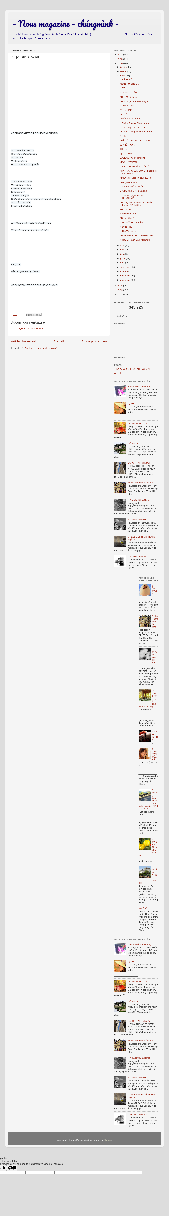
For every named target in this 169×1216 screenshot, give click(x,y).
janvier (124, 67)
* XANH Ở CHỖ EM (129, 84)
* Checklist (133, 443)
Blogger (107, 1140)
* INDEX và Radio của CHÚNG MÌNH (132, 369)
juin (122, 254)
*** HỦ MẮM (126, 110)
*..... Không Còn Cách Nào (133, 127)
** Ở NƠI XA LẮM (128, 92)
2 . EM (123, 136)
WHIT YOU (125, 209)
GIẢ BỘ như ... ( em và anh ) (134, 191)
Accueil (59, 341)
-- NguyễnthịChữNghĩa (139, 500)
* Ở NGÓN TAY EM (137, 423)
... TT (122, 88)
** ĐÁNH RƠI (126, 227)
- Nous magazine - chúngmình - (65, 23)
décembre (125, 280)
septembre (126, 267)
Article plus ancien (94, 341)
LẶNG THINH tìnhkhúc (139, 463)
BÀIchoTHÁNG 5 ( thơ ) (139, 386)
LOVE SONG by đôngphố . (133, 158)
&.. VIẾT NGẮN (127, 145)
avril (122, 245)
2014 (120, 63)
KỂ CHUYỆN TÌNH (129, 162)
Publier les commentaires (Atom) (41, 348)
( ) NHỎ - (132, 403)
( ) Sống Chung (154, 589)
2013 (120, 59)
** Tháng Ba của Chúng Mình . (135, 123)
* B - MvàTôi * (127, 218)
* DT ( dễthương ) (128, 182)
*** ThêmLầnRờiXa (137, 519)
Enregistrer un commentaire (29, 328)
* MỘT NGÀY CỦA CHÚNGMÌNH (136, 235)
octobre (124, 271)
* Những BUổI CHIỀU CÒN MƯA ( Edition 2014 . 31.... (136, 203)
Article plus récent (23, 341)
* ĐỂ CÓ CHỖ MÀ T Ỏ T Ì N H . (135, 140)
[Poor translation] (12, 1168)
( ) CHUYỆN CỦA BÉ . (154, 754)
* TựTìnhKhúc (127, 105)
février (123, 71)
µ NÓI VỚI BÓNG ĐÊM (131, 222)
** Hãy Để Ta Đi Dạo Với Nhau (135, 240)
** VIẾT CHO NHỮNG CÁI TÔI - (136, 166)
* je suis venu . (127, 153)
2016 (120, 290)
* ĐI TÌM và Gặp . (128, 97)
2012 (120, 54)
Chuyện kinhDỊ (155, 735)
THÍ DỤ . (124, 149)
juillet (123, 258)
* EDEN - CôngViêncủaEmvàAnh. (136, 131)
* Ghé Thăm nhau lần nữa (140, 483)
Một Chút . (144, 908)
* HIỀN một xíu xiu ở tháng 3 (134, 101)
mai (122, 249)
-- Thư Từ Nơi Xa (128, 231)
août (122, 262)
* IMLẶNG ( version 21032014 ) (135, 178)
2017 (120, 294)
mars (123, 75)
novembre (125, 275)
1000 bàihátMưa (128, 213)
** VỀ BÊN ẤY (127, 79)
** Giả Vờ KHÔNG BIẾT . (132, 186)
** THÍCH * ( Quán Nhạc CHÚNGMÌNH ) (132, 196)
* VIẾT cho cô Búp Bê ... (132, 118)
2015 (120, 285)
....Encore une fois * (137, 556)
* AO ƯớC (125, 114)
